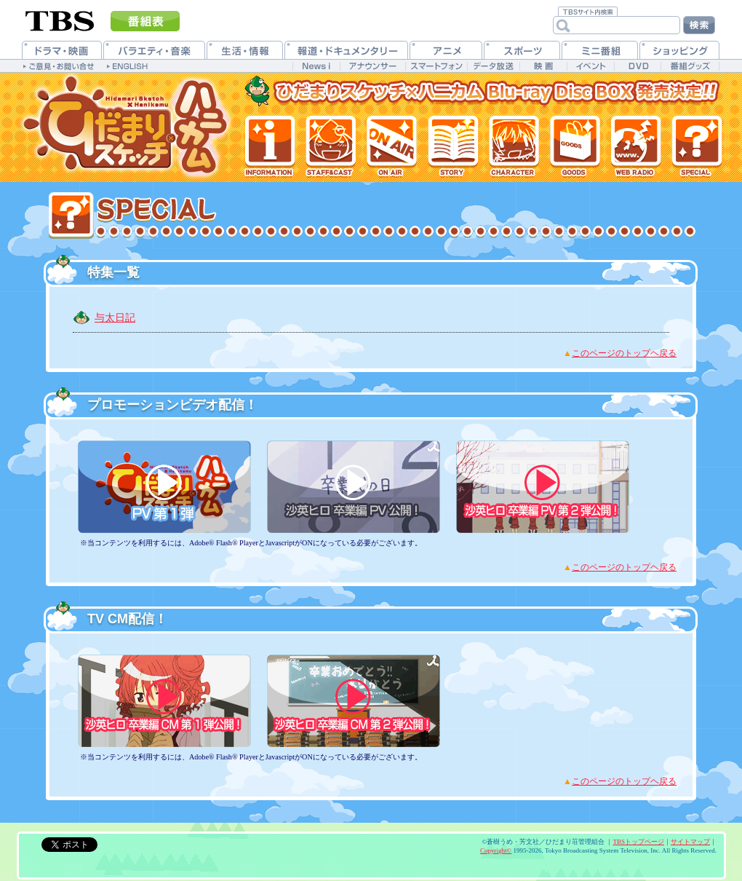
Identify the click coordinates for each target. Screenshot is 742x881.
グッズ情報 (573, 145)
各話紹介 (451, 145)
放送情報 (391, 145)
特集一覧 (696, 145)
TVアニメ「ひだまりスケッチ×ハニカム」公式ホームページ (127, 127)
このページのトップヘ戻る (624, 353)
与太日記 (115, 317)
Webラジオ (635, 145)
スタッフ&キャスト (330, 145)
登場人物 (512, 145)
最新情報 (270, 145)
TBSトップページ (638, 841)
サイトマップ (690, 841)
